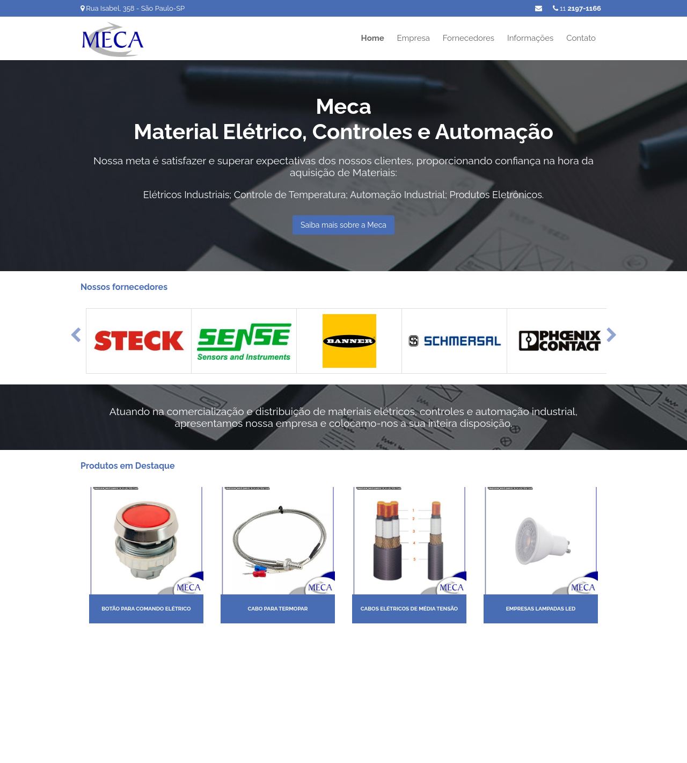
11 (577, 8)
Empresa (413, 38)
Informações (530, 38)
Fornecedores (468, 38)
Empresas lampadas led (540, 609)
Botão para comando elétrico (146, 609)
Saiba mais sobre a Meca (343, 225)
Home (372, 38)
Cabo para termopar (278, 609)
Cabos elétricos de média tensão (409, 609)
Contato (581, 38)
